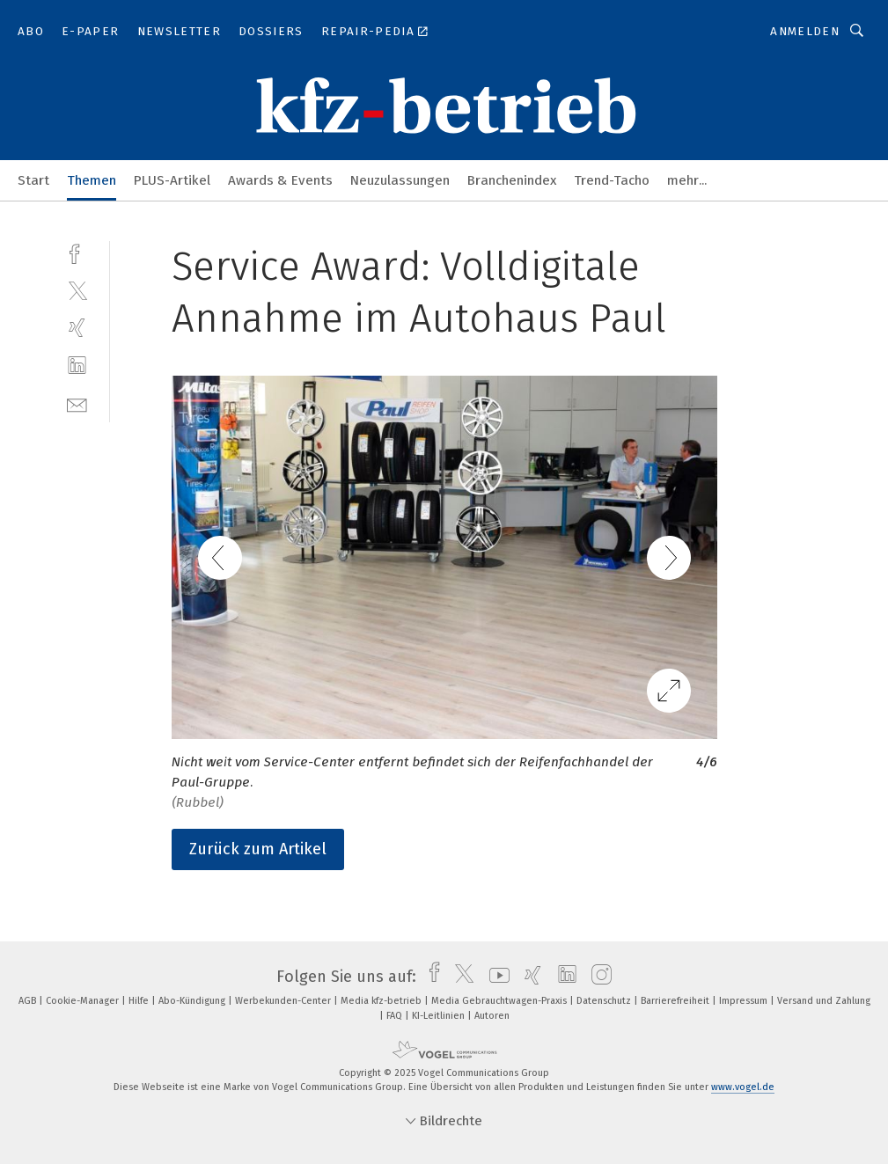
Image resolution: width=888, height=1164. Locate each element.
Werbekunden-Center (284, 1001)
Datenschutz (605, 1001)
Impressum (744, 1001)
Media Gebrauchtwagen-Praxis (500, 1001)
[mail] (77, 403)
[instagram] (597, 976)
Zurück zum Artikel (258, 849)
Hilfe (139, 1001)
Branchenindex (511, 180)
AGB (28, 1001)
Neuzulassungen (400, 180)
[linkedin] (77, 366)
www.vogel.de (742, 1087)
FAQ (395, 1015)
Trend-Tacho (611, 180)
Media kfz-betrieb (382, 1001)
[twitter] (77, 290)
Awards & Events (280, 180)
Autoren (492, 1015)
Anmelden (805, 31)
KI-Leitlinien (439, 1015)
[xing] (77, 328)
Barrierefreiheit (676, 1001)
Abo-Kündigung (193, 1001)
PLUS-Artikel (172, 180)
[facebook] (77, 252)
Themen (91, 180)
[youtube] (495, 976)
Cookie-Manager (83, 1001)
